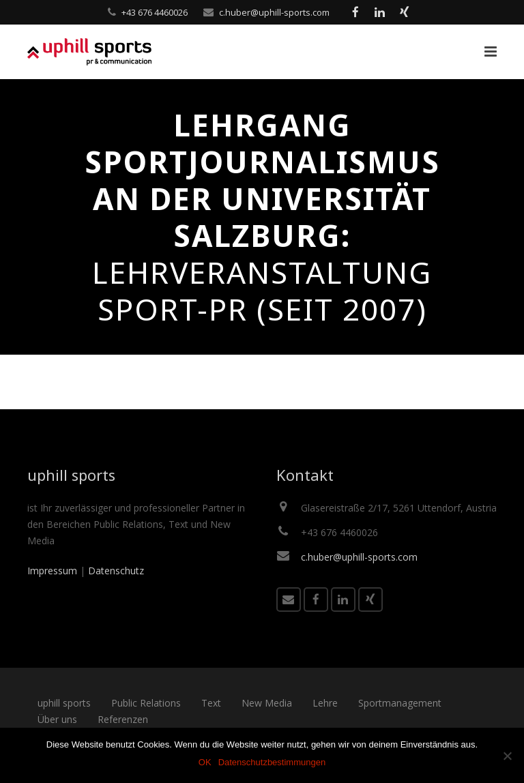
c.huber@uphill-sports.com (274, 12)
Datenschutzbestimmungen (272, 762)
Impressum (52, 570)
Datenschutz (116, 570)
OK (205, 762)
